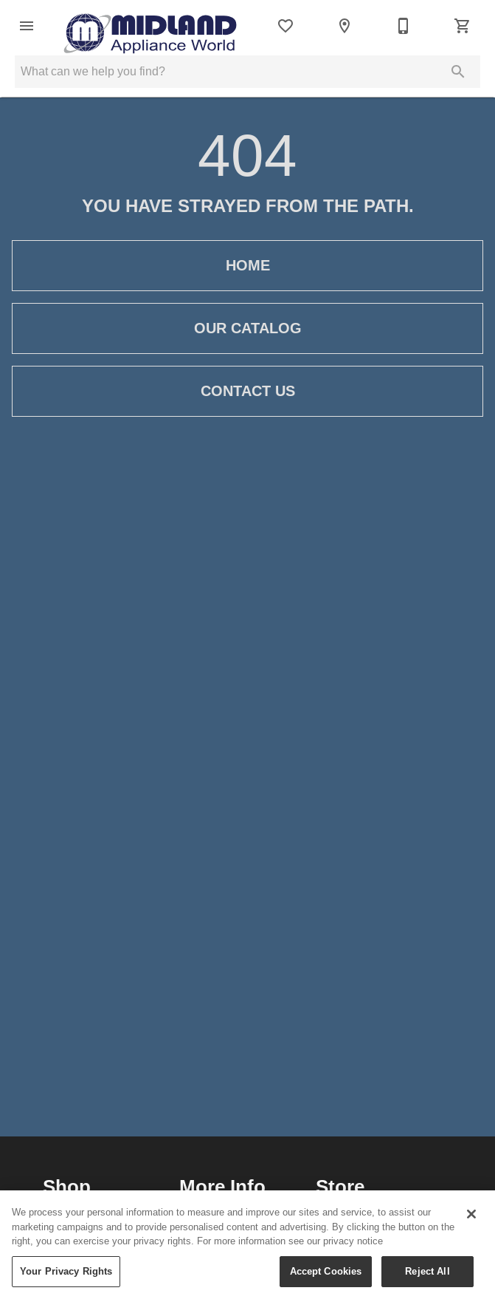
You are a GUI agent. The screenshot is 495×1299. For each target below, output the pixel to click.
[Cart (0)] (462, 26)
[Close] (471, 1222)
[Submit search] (458, 71)
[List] (285, 26)
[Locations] (344, 26)
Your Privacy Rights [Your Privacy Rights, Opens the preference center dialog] (66, 1278)
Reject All (427, 1278)
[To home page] (150, 26)
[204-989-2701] (403, 26)
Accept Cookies (326, 1278)
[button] (26, 26)
